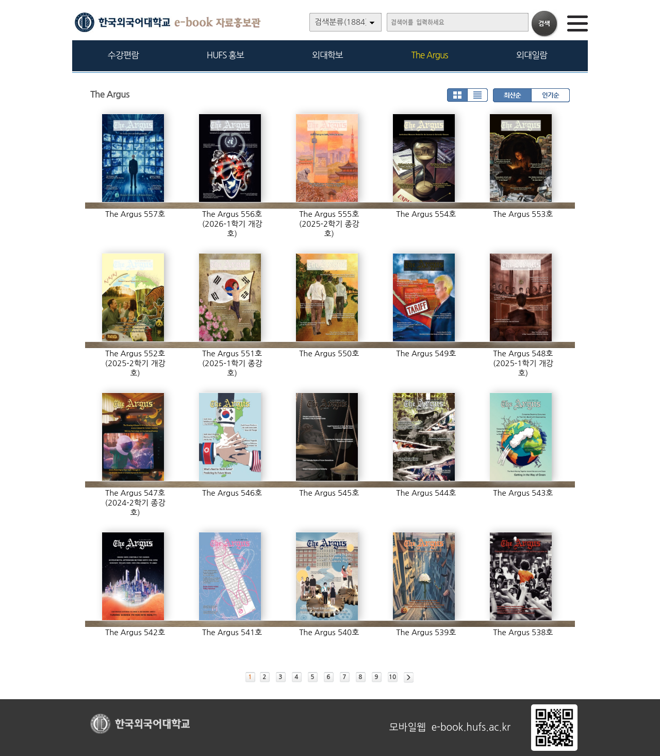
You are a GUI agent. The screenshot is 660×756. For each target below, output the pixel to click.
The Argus (429, 55)
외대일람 (531, 55)
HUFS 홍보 (225, 55)
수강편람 (123, 55)
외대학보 (327, 55)
